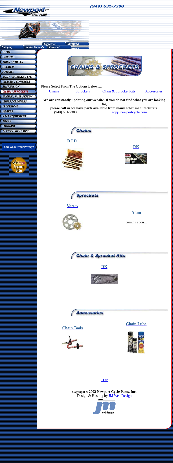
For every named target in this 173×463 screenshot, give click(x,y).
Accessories (153, 91)
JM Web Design (120, 396)
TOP (104, 380)
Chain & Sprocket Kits (118, 91)
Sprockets (83, 91)
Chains (54, 91)
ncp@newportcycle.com (129, 112)
